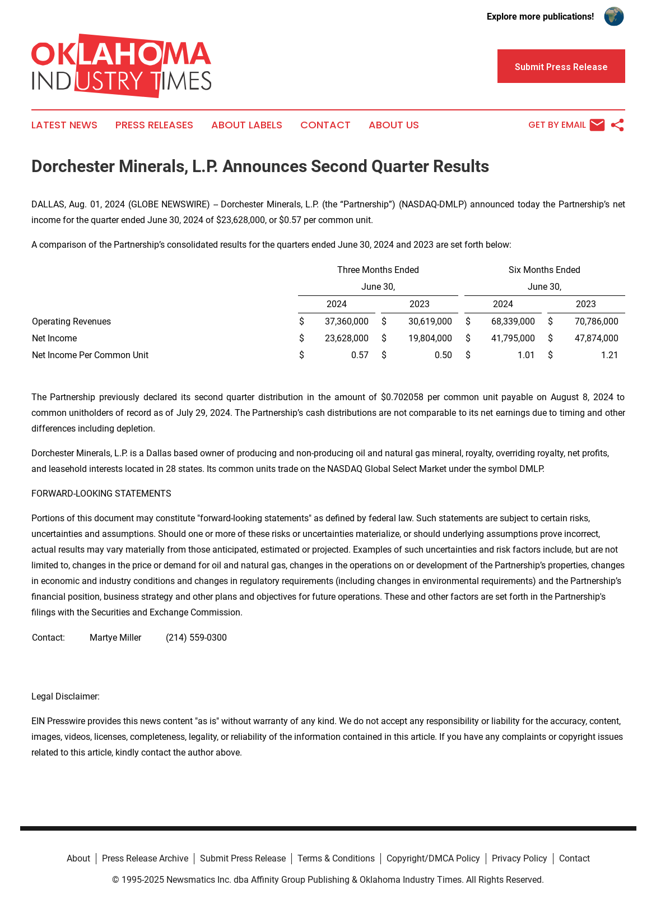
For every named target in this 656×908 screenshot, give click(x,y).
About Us (394, 125)
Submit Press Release (243, 858)
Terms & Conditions (336, 858)
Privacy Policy (519, 858)
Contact (325, 125)
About (78, 858)
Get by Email (566, 125)
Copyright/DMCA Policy (433, 858)
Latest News (64, 125)
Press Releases (154, 125)
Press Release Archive (145, 858)
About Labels (246, 125)
